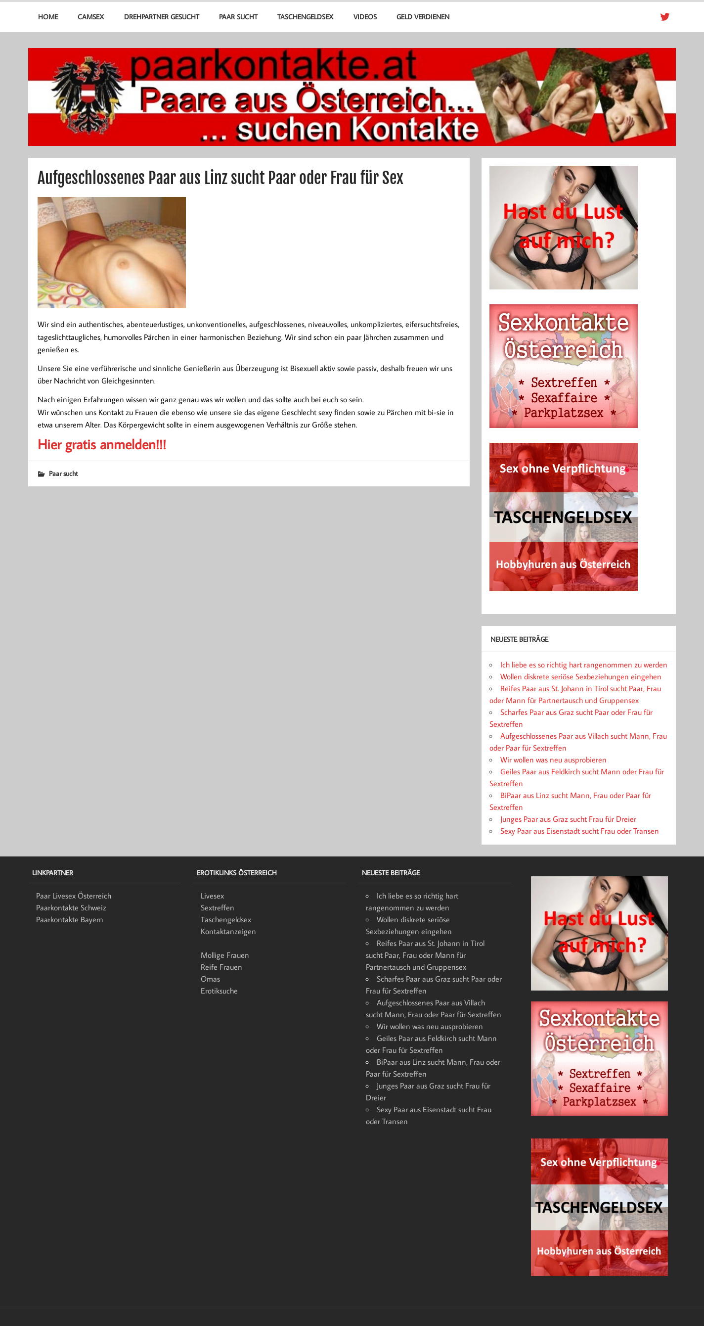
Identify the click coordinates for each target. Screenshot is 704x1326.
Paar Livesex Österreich (73, 895)
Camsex (91, 16)
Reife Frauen (221, 967)
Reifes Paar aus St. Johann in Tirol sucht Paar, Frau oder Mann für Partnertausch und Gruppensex (425, 955)
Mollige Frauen (225, 955)
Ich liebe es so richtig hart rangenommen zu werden (583, 664)
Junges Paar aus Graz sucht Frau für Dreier (568, 819)
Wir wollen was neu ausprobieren (553, 759)
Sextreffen (217, 907)
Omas (210, 979)
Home (48, 16)
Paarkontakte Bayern (69, 919)
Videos (365, 16)
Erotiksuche (219, 990)
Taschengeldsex (305, 16)
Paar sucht (238, 16)
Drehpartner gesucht (161, 16)
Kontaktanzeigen (228, 931)
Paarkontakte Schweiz (71, 907)
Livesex (212, 895)
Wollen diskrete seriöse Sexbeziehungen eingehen (580, 676)
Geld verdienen (422, 16)
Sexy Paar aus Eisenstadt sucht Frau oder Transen (579, 831)
